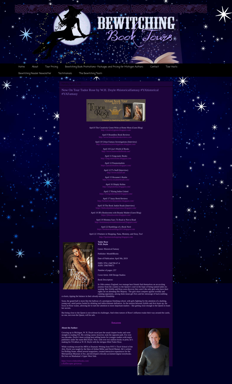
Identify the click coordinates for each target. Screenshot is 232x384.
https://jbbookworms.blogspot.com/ (116, 215)
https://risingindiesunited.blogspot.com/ (116, 194)
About (35, 67)
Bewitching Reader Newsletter (34, 73)
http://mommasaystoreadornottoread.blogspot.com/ (116, 222)
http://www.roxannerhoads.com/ (116, 180)
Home (21, 67)
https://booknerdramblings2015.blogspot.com (116, 229)
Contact (154, 67)
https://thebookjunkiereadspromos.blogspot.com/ (116, 208)
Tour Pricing (51, 67)
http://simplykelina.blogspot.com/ (116, 187)
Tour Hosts (171, 67)
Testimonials (65, 73)
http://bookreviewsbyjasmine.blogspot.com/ (116, 201)
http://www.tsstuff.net (116, 172)
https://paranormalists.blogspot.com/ (116, 165)
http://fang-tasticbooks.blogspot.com (116, 158)
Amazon (116, 322)
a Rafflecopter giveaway (72, 363)
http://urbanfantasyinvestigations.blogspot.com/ (116, 144)
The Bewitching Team (90, 73)
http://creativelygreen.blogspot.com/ (116, 130)
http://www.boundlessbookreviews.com (115, 137)
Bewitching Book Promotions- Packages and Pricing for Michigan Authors (104, 67)
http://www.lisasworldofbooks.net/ (116, 151)
